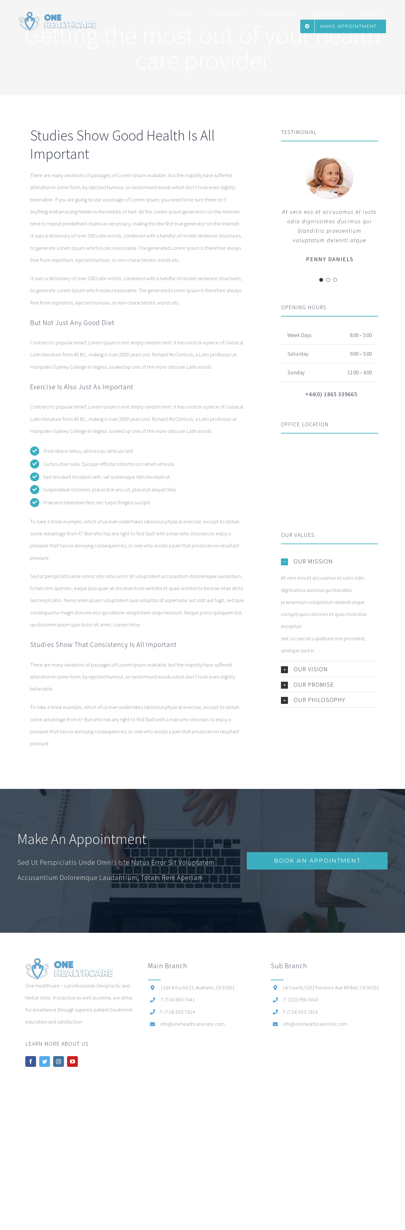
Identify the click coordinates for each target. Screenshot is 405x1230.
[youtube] (72, 1061)
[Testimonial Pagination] (321, 280)
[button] (329, 561)
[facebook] (30, 1061)
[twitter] (44, 1061)
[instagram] (58, 1061)
